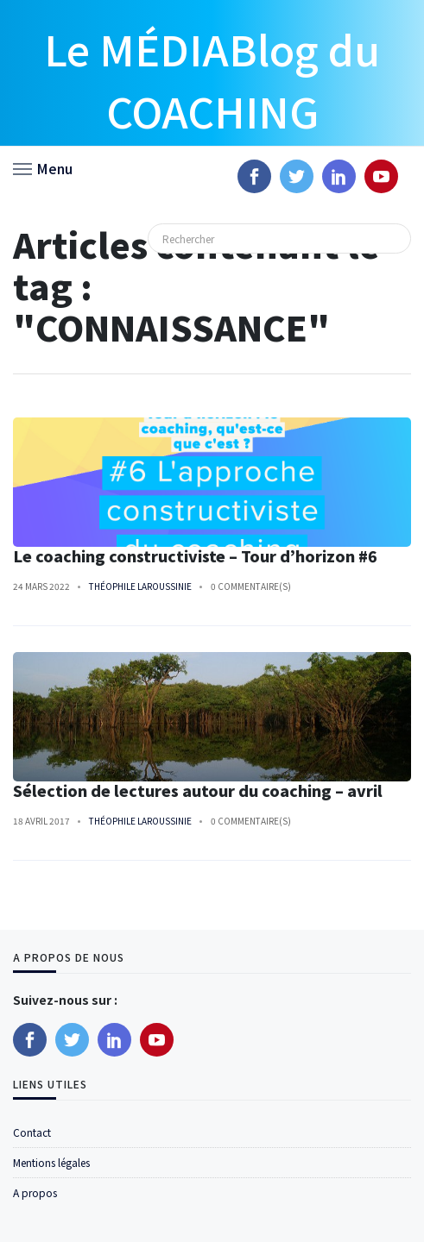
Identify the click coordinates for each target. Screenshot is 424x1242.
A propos (35, 1192)
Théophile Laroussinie (140, 586)
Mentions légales (51, 1162)
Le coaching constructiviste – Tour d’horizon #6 (195, 556)
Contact (32, 1132)
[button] (42, 167)
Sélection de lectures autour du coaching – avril (198, 790)
